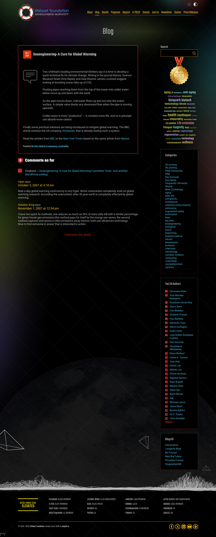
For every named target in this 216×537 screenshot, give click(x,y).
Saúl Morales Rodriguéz (177, 297)
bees (167, 217)
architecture (171, 201)
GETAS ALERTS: (169, 499)
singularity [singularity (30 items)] (192, 135)
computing (171, 258)
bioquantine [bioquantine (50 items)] (187, 96)
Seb (172, 398)
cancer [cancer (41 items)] (174, 108)
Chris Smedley (177, 418)
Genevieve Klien (178, 291)
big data (169, 220)
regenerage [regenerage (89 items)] (186, 131)
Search (194, 53)
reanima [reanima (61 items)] (176, 131)
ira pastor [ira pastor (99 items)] (171, 123)
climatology (171, 251)
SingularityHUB (173, 464)
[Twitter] (177, 526)
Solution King (26, 204)
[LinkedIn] (183, 526)
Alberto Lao (176, 369)
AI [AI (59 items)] (172, 92)
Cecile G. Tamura (179, 357)
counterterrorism (174, 264)
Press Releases (190, 12)
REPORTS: (91, 509)
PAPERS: (91, 513)
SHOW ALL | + (169, 422)
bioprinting (171, 233)
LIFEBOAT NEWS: (94, 499)
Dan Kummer (177, 342)
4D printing (171, 167)
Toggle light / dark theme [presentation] (195, 4)
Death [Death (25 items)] (193, 108)
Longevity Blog (173, 448)
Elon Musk (170, 180)
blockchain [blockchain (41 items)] (191, 104)
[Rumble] (195, 526)
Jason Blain (176, 406)
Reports (126, 12)
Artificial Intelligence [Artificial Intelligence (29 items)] (174, 96)
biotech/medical (173, 236)
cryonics (169, 267)
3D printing (171, 164)
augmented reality (174, 211)
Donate (146, 12)
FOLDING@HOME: (132, 509)
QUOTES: (167, 513)
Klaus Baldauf (177, 353)
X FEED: (53, 504)
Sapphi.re (65, 526)
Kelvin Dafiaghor (178, 326)
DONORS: (129, 504)
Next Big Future (173, 456)
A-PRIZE (136, 12)
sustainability (63, 146)
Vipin (21, 181)
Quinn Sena (176, 306)
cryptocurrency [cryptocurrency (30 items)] (182, 108)
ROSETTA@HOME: (57, 513)
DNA (167, 174)
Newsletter (166, 12)
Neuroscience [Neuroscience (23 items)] (193, 128)
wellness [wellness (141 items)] (187, 142)
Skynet (168, 186)
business (170, 245)
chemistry (170, 248)
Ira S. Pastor (176, 414)
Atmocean (68, 130)
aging (168, 192)
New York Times (73, 138)
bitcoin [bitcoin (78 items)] (182, 104)
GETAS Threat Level (28, 505)
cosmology (171, 261)
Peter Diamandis (174, 170)
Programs (115, 12)
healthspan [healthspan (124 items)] (184, 115)
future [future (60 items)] (186, 111)
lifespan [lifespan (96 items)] (167, 127)
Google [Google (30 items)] (165, 116)
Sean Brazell (176, 381)
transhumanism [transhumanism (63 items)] (174, 142)
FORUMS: (129, 513)
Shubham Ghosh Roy (181, 302)
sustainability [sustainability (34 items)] (176, 139)
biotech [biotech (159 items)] (186, 100)
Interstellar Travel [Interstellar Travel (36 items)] (190, 120)
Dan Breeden (176, 310)
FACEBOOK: (54, 499)
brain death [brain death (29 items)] (167, 108)
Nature (125, 138)
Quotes (177, 12)
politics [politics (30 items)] (169, 131)
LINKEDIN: (129, 499)
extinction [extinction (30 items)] (179, 111)
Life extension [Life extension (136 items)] (185, 123)
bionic (168, 229)
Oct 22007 (27, 54)
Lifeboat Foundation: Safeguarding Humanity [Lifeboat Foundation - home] (43, 12)
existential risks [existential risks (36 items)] (170, 111)
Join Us (155, 12)
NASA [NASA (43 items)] (187, 128)
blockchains (171, 242)
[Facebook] (171, 526)
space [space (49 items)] (168, 138)
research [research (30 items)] (182, 135)
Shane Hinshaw (178, 373)
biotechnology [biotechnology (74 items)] (172, 104)
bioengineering (173, 223)
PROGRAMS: (168, 509)
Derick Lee (175, 365)
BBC (52, 138)
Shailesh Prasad (178, 314)
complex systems (174, 254)
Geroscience (171, 445)
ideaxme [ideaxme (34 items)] (166, 120)
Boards (105, 12)
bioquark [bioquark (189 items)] (174, 100)
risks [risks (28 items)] (186, 135)
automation (171, 214)
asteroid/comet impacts (177, 205)
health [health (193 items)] (172, 115)
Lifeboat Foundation (37, 526)
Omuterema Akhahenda (176, 348)
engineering (52, 146)
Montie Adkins (177, 410)
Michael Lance (177, 402)
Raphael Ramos (178, 377)
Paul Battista (176, 318)
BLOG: (90, 504)
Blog (97, 12)
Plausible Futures (174, 460)
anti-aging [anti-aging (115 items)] (189, 92)
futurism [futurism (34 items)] (193, 111)
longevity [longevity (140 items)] (178, 127)
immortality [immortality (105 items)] (176, 119)
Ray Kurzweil (172, 177)
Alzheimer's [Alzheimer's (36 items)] (178, 93)
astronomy (171, 208)
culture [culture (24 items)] (190, 108)
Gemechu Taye (177, 322)
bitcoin (168, 239)
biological (170, 226)
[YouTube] (189, 526)
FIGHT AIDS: (54, 509)
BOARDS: (167, 504)
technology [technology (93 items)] (188, 138)
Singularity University (176, 183)
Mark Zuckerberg (174, 189)
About (90, 12)
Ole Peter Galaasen (38, 146)
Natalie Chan (176, 386)
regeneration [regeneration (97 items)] (171, 134)
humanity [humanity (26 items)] (194, 116)
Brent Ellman (176, 394)
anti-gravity (171, 198)
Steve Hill (175, 390)
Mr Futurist (171, 452)
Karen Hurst (176, 330)
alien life (169, 195)
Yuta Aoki (175, 361)
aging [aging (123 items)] (167, 92)
